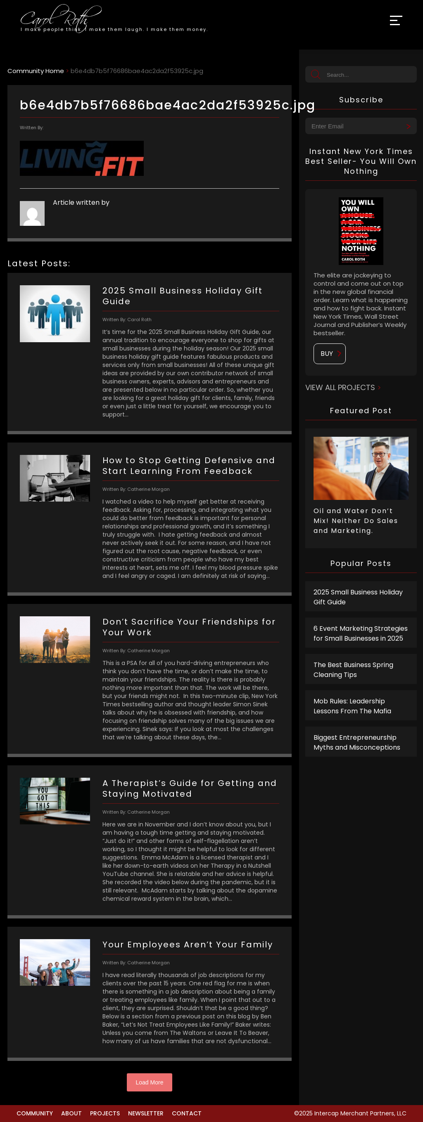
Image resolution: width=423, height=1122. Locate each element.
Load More (150, 1082)
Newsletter (146, 1113)
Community (35, 1113)
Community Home (35, 70)
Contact (187, 1113)
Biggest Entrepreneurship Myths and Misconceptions (357, 742)
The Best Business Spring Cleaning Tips (353, 669)
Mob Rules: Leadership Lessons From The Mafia (352, 706)
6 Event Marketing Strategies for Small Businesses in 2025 (361, 633)
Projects (105, 1113)
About (71, 1113)
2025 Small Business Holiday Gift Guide (358, 597)
